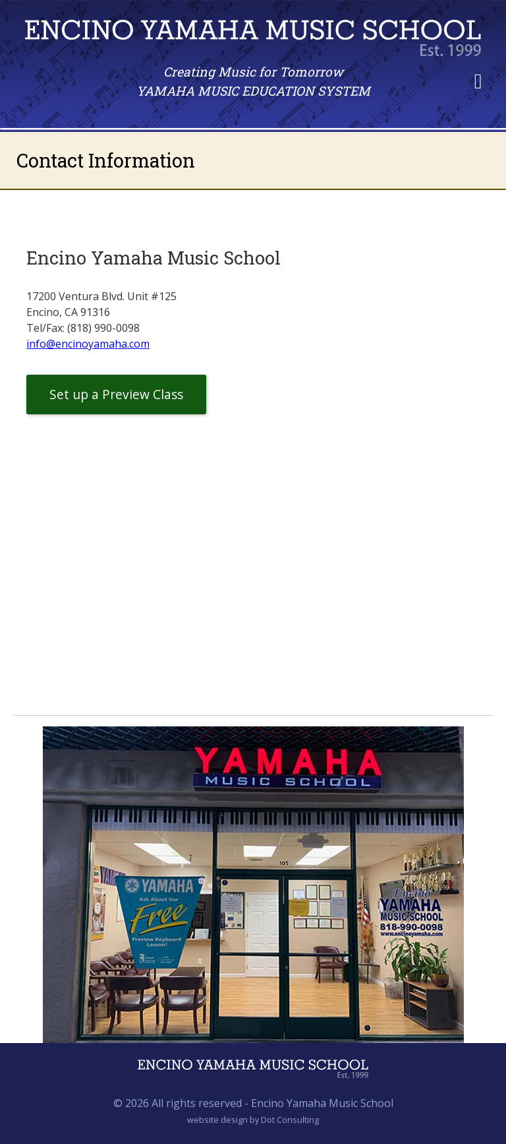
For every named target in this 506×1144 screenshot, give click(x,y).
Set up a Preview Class (116, 394)
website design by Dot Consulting (253, 1120)
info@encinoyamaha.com (88, 343)
